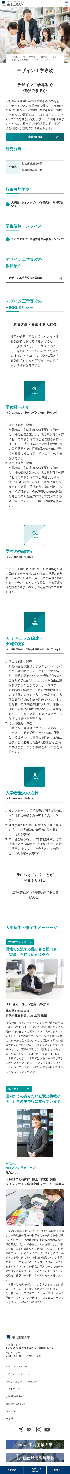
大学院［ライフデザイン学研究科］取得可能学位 (37, 204)
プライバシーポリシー (18, 1374)
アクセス (11, 1470)
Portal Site (11, 1411)
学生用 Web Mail (15, 1396)
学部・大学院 (29, 57)
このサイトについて (16, 1367)
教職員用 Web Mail (16, 1403)
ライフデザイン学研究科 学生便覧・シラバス (37, 239)
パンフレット (34, 1470)
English (9, 1418)
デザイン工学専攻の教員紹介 (25, 277)
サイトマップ (13, 1389)
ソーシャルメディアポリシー (21, 1381)
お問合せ (58, 1470)
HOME (15, 57)
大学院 (44, 57)
